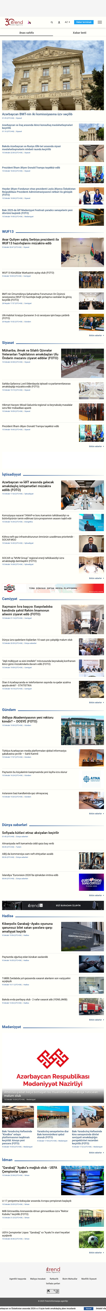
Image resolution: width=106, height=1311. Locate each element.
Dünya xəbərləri (14, 825)
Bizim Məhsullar (70, 1279)
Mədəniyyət (11, 1027)
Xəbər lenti (79, 32)
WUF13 (8, 232)
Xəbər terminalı (83, 22)
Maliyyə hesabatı (38, 1279)
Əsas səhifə (26, 32)
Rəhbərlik (54, 1279)
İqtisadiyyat (11, 474)
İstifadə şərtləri (53, 1283)
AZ (66, 22)
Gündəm (9, 710)
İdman (7, 1160)
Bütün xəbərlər (95, 335)
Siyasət (8, 343)
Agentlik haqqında (17, 1279)
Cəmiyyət (9, 599)
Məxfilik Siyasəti (89, 1279)
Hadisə (7, 916)
